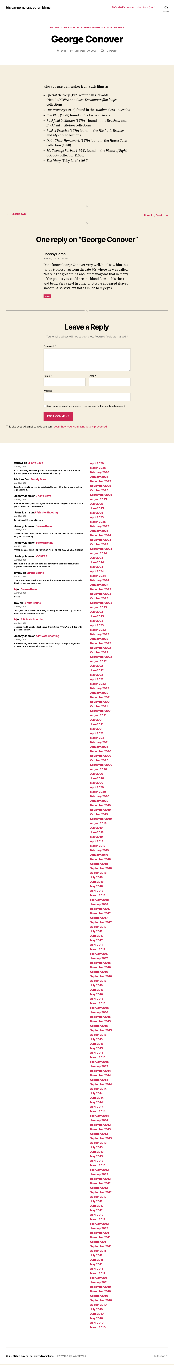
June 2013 (97, 1152)
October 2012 (99, 1188)
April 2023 (97, 625)
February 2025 (99, 526)
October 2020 (99, 760)
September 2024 (101, 549)
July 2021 (96, 720)
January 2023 (99, 639)
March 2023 (98, 630)
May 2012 (96, 1210)
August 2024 (98, 553)
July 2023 (96, 612)
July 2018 (96, 877)
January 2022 (99, 693)
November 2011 (100, 1237)
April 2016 (96, 999)
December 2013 (100, 1125)
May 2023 (96, 621)
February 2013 (99, 1170)
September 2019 (101, 819)
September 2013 (101, 1138)
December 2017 (100, 909)
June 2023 (97, 616)
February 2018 (99, 900)
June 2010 (97, 1314)
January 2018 (99, 904)
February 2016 (99, 1008)
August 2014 (98, 1089)
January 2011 (99, 1282)
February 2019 (99, 850)
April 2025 (97, 517)
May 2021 (96, 729)
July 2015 (96, 1039)
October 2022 (99, 652)
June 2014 (97, 1098)
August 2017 (98, 927)
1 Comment (112, 51)
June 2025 (97, 508)
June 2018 (97, 882)
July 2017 (96, 931)
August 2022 (98, 661)
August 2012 (98, 1197)
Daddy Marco (39, 480)
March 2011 (97, 1273)
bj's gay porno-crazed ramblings (32, 7)
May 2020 (96, 783)
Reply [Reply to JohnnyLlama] (47, 297)
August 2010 (98, 1305)
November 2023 (100, 594)
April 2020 (97, 787)
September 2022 (101, 657)
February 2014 (99, 1116)
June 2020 (97, 778)
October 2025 (99, 490)
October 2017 (99, 918)
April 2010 (97, 1323)
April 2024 (97, 571)
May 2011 (96, 1264)
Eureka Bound (44, 526)
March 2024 (98, 576)
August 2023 (98, 607)
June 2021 (97, 724)
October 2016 (99, 972)
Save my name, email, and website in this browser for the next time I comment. (86, 406)
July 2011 (96, 1255)
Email (92, 376)
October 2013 (99, 1134)
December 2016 (100, 963)
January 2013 (99, 1174)
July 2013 (96, 1147)
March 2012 (97, 1219)
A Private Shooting (46, 512)
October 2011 (98, 1242)
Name (48, 376)
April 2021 (96, 733)
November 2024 (100, 540)
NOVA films (84, 28)
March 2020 (98, 792)
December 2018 (100, 859)
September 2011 (100, 1246)
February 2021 (99, 742)
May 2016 (96, 994)
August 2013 (98, 1143)
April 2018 (96, 891)
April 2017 (96, 945)
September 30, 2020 (85, 51)
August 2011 (98, 1251)
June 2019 (97, 832)
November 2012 (100, 1183)
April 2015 (96, 1053)
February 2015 (99, 1062)
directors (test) (146, 7)
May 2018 (96, 886)
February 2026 (99, 472)
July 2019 (96, 828)
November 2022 (100, 648)
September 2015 (101, 1030)
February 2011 (99, 1278)
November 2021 (100, 702)
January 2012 (99, 1228)
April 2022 (97, 679)
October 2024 (99, 544)
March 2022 (98, 684)
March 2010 (98, 1327)
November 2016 (100, 967)
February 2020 (99, 796)
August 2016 (98, 981)
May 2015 (96, 1048)
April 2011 (96, 1269)
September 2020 (101, 765)
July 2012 (96, 1201)
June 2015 (97, 1044)
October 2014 (99, 1080)
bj (64, 51)
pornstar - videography (112, 28)
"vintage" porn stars (59, 28)
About (131, 7)
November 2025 (100, 486)
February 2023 (99, 634)
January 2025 (99, 531)
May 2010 (96, 1318)
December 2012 (100, 1179)
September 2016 (101, 976)
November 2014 (100, 1075)
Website (48, 391)
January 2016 (99, 1012)
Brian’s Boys (35, 463)
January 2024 (99, 585)
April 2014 (96, 1107)
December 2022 (100, 643)
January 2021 (99, 747)
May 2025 (96, 513)
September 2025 (101, 495)
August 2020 (98, 769)
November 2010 (100, 1291)
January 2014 (99, 1120)
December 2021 (100, 697)
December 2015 (100, 1017)
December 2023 (100, 589)
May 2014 (96, 1102)
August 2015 (98, 1035)
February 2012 (99, 1224)
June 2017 (97, 936)
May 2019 (96, 837)
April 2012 (96, 1215)
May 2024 (96, 567)
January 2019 (99, 855)
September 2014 (101, 1084)
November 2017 (100, 913)
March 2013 (98, 1165)
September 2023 (101, 603)
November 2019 (100, 810)
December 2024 (100, 535)
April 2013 (96, 1161)
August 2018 (98, 873)
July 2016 (96, 985)
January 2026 (99, 477)
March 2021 (97, 738)
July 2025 (96, 504)
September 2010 (101, 1300)
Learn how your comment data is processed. (80, 427)
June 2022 (97, 670)
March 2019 (98, 846)
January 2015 (99, 1066)
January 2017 (99, 958)
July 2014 (96, 1093)
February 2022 (99, 688)
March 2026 (98, 468)
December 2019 (100, 805)
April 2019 (96, 841)
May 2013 (96, 1156)
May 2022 (96, 675)
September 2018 (101, 868)
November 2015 (100, 1021)
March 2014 (98, 1111)
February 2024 (99, 580)
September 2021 (101, 711)
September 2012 (101, 1192)
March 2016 (98, 1003)
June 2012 (97, 1206)
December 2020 (100, 751)
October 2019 (99, 814)
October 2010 (99, 1296)
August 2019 (98, 823)
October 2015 (99, 1026)
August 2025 (98, 499)
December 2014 (100, 1071)
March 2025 (98, 522)
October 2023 (99, 598)
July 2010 (96, 1309)
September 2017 (101, 922)
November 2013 (100, 1129)
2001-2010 (118, 7)
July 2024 (96, 558)
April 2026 (97, 463)
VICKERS (41, 556)
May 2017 (96, 940)
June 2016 (97, 990)
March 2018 (98, 895)
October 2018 (99, 864)
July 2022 (96, 666)
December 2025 (100, 481)
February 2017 (99, 954)
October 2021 (99, 706)
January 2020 (99, 801)
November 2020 (100, 756)
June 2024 (97, 562)
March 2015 (98, 1057)
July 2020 (96, 774)
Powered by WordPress (76, 1356)
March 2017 (97, 949)
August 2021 (98, 715)
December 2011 (100, 1233)
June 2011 (96, 1260)
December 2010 (100, 1287)
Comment (50, 347)
